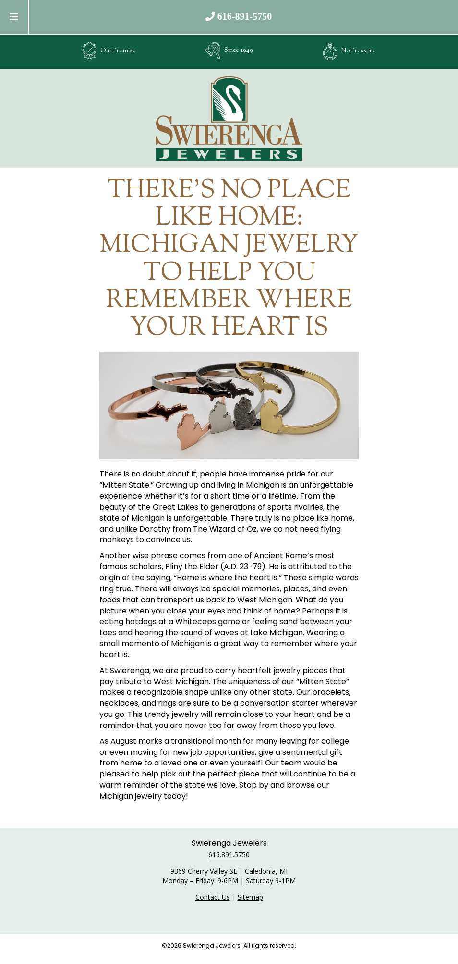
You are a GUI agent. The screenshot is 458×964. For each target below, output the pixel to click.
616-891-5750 (244, 16)
